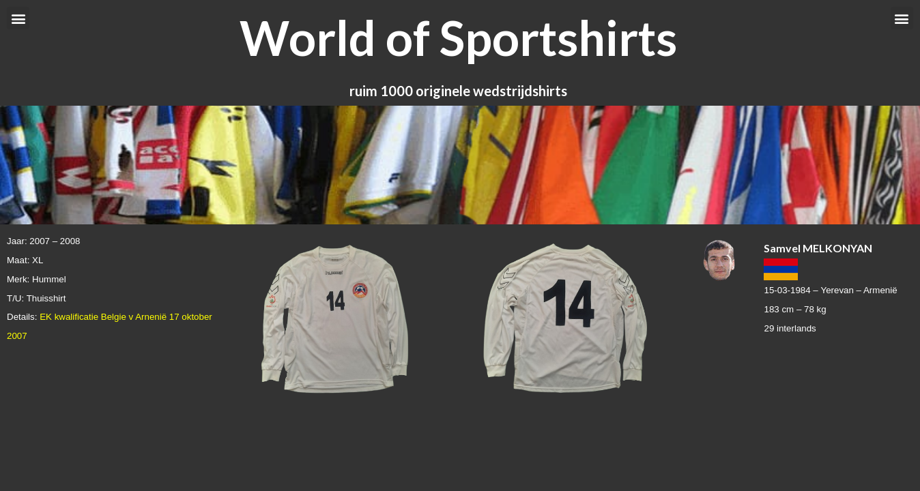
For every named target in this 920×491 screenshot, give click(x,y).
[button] (18, 18)
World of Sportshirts (458, 37)
